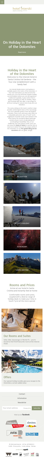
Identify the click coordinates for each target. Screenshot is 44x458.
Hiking (22, 200)
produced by (22, 450)
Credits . (10, 446)
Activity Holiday (22, 223)
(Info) (29, 408)
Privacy (27, 408)
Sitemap (33, 446)
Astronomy (22, 246)
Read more (22, 52)
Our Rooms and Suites (17, 336)
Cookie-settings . (26, 446)
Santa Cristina (22, 270)
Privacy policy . (17, 446)
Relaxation (22, 176)
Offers (7, 377)
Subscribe (37, 408)
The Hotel (22, 153)
